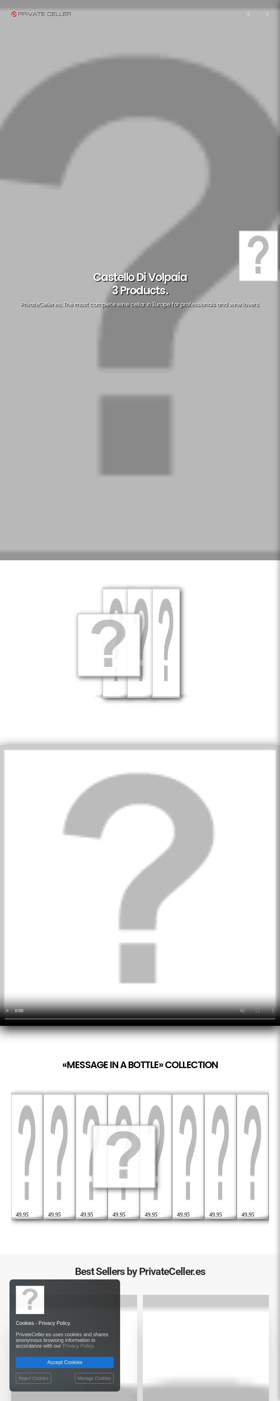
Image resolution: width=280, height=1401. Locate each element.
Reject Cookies (33, 1378)
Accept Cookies (64, 1362)
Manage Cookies (94, 1378)
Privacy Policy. (79, 1346)
